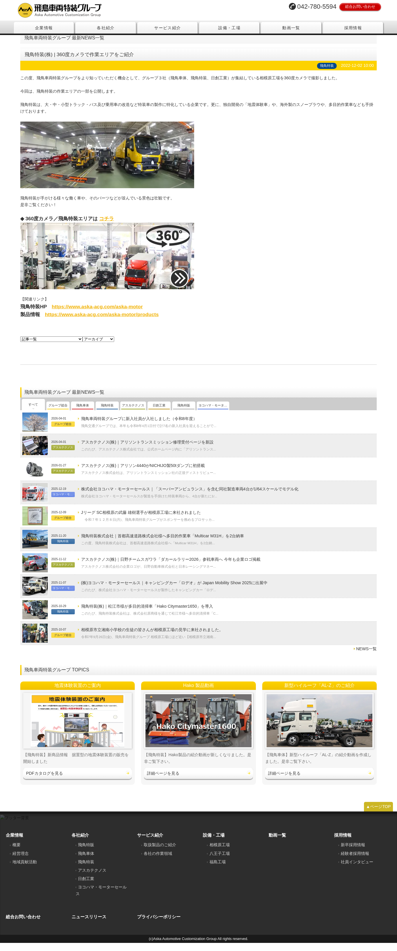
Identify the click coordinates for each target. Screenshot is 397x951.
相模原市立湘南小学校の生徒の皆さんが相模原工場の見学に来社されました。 (152, 638)
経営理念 (20, 861)
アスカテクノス (92, 878)
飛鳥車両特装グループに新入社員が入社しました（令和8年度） (139, 427)
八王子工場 (220, 861)
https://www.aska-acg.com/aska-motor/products (102, 323)
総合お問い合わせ (360, 6)
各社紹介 (106, 27)
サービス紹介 (167, 27)
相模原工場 (220, 853)
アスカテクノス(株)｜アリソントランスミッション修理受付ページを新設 (147, 450)
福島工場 (218, 870)
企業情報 (44, 27)
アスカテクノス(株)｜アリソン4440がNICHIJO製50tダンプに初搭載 (143, 474)
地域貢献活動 (24, 870)
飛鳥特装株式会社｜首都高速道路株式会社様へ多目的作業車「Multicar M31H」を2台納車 (162, 544)
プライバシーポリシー (159, 925)
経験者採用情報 (355, 861)
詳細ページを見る (163, 781)
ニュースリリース (89, 925)
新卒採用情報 (353, 853)
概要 (16, 853)
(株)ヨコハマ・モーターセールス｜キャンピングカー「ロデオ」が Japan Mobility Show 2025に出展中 (174, 591)
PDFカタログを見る (44, 781)
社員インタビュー (357, 870)
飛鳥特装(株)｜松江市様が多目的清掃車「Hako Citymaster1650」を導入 (147, 614)
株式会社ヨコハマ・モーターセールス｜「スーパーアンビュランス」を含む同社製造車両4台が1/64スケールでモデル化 (189, 497)
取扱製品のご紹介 (160, 853)
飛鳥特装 (86, 870)
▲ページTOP (378, 814)
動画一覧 (291, 27)
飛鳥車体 (86, 861)
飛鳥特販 (86, 853)
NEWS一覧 (366, 657)
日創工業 (86, 887)
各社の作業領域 (158, 861)
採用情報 (353, 27)
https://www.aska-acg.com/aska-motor (97, 315)
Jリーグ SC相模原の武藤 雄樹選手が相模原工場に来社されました (141, 520)
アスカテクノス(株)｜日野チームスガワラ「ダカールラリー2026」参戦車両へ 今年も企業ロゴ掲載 (171, 567)
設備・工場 (229, 27)
